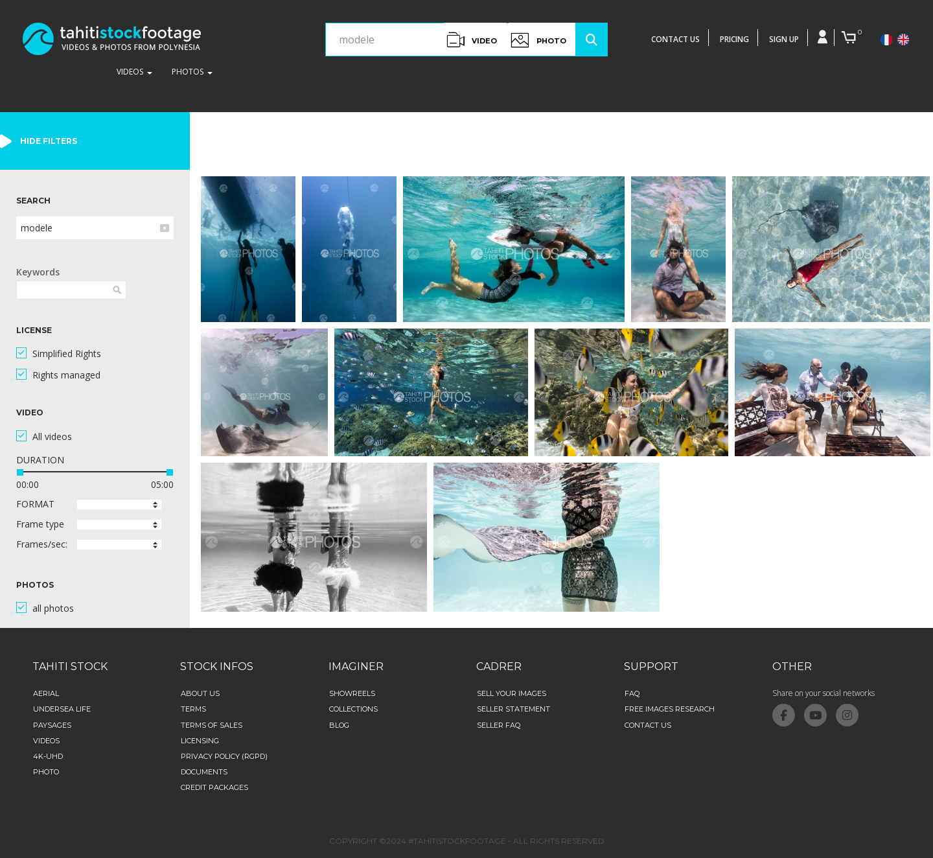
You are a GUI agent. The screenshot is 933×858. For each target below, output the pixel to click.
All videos (52, 436)
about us (200, 693)
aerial (46, 693)
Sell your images (511, 693)
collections (353, 708)
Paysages (52, 725)
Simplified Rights (66, 353)
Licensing (200, 740)
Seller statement (513, 708)
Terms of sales (211, 725)
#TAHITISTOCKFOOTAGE (457, 841)
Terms (193, 708)
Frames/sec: (41, 544)
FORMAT (35, 504)
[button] (119, 504)
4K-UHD (48, 756)
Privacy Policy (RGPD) (224, 756)
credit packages (214, 787)
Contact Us (648, 725)
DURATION (40, 460)
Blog (339, 725)
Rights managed (66, 375)
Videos (46, 740)
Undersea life (62, 708)
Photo (46, 771)
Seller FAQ (498, 725)
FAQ (632, 693)
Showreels (352, 693)
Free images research (670, 708)
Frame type (40, 524)
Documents (204, 771)
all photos (53, 608)
